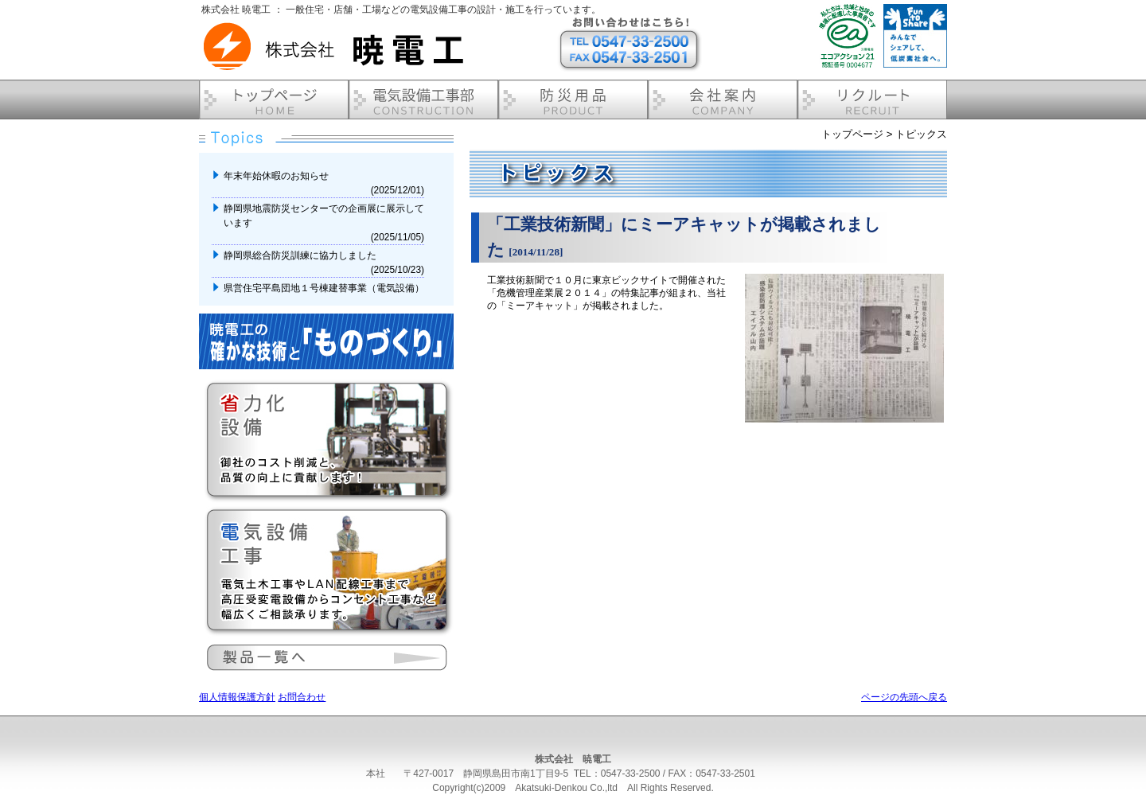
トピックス (921, 134)
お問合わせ (301, 697)
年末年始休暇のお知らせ (277, 175)
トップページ (852, 134)
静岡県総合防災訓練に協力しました (301, 255)
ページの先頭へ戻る (904, 697)
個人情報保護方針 (237, 697)
